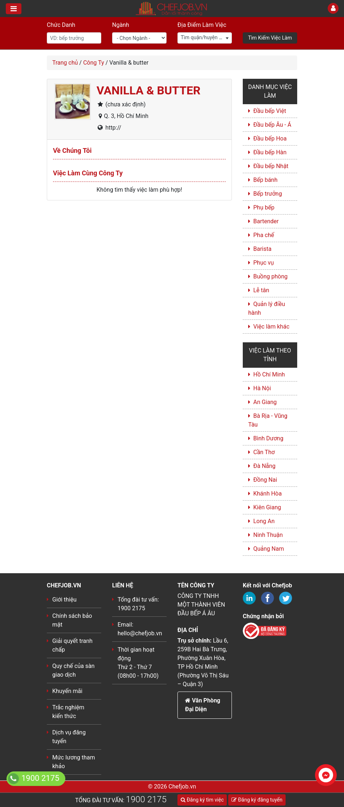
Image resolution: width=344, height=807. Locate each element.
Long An (264, 521)
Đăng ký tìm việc (202, 800)
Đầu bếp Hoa (270, 138)
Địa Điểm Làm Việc (201, 24)
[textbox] (205, 37)
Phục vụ (263, 262)
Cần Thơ (264, 452)
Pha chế (263, 235)
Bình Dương (268, 438)
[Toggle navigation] (13, 8)
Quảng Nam (268, 548)
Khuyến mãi (67, 691)
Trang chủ (65, 62)
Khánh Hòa (267, 493)
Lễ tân (261, 290)
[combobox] (204, 38)
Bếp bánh (265, 179)
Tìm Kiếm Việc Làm (270, 38)
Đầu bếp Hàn (270, 152)
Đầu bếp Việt (269, 110)
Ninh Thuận (268, 534)
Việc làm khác (271, 326)
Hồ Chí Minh (269, 374)
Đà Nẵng (264, 465)
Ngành (120, 24)
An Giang (265, 402)
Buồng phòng (270, 276)
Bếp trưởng (267, 193)
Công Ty (93, 62)
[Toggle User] (333, 8)
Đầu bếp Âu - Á (272, 124)
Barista (262, 248)
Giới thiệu (64, 599)
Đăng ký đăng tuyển (257, 800)
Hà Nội (262, 388)
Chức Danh (61, 24)
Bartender (266, 221)
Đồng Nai (265, 479)
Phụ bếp (263, 207)
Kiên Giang (267, 507)
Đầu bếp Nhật (270, 166)
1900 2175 (146, 799)
